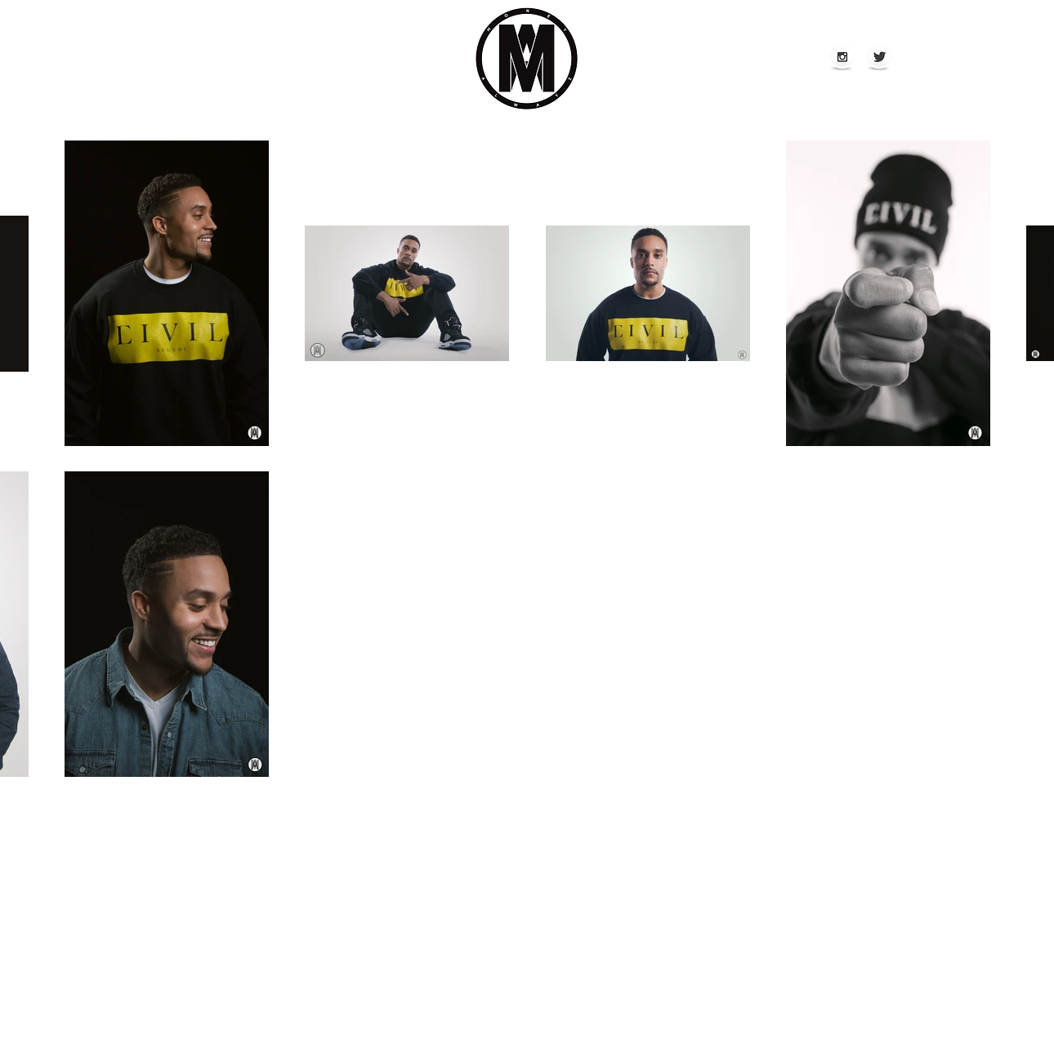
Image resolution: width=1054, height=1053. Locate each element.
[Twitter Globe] (879, 58)
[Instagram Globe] (842, 58)
